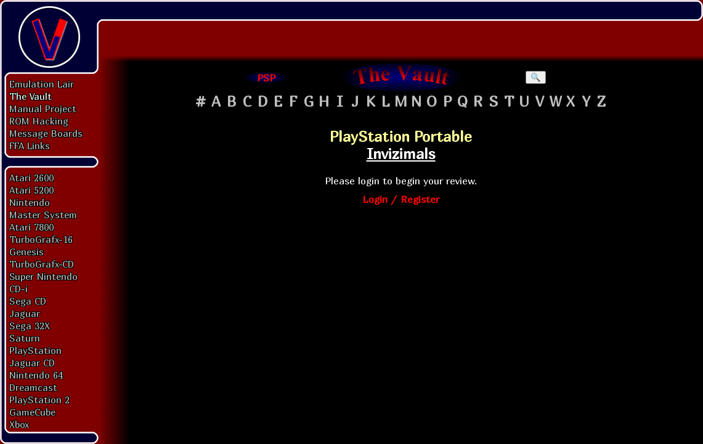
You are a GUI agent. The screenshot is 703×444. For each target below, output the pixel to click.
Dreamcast (33, 387)
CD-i (18, 288)
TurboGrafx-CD (41, 263)
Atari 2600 (31, 177)
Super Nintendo (43, 276)
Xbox (19, 424)
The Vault (30, 96)
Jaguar (24, 313)
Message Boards (46, 133)
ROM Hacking (38, 120)
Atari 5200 (31, 189)
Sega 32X (29, 325)
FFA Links (29, 145)
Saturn (24, 337)
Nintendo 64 (36, 374)
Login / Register (400, 199)
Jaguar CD (32, 362)
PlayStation (35, 350)
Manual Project (42, 108)
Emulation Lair (41, 83)
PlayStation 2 (39, 399)
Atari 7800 (31, 226)
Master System (43, 214)
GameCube (32, 411)
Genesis (26, 251)
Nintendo (29, 202)
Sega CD (27, 300)
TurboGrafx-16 (41, 239)
